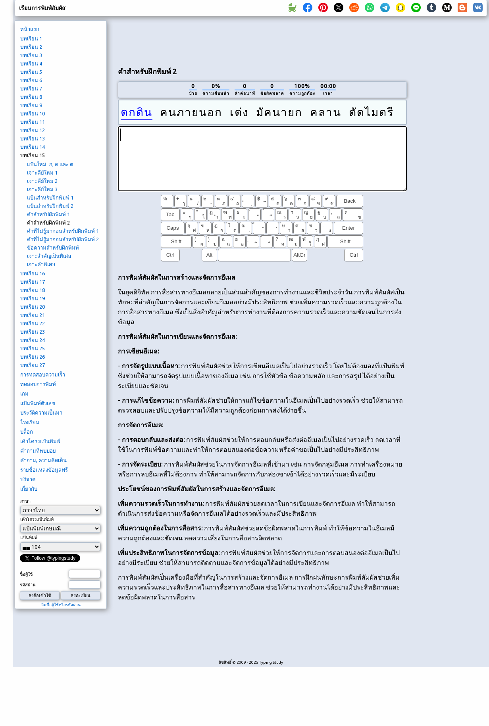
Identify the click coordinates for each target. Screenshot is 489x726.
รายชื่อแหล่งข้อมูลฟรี (44, 469)
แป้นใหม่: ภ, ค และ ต (50, 164)
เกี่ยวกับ (28, 489)
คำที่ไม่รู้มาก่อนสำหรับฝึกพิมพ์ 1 (63, 231)
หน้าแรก (29, 29)
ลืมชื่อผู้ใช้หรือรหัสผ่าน (61, 605)
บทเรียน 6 (31, 80)
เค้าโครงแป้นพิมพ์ (40, 441)
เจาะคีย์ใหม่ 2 (42, 181)
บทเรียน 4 (31, 63)
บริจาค (28, 479)
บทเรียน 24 (32, 340)
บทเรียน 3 (31, 55)
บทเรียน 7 (31, 88)
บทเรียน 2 (31, 47)
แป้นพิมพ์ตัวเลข (37, 403)
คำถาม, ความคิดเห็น (43, 460)
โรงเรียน (29, 422)
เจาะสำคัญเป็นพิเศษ (49, 256)
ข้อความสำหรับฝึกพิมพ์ (53, 247)
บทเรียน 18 (32, 290)
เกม (24, 393)
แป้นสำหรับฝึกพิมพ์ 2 (50, 206)
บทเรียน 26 (32, 356)
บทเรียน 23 (32, 331)
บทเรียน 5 (31, 72)
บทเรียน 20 (32, 306)
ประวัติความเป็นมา (41, 412)
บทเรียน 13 (32, 138)
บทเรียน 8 (31, 97)
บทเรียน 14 (32, 147)
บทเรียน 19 (32, 298)
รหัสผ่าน (28, 584)
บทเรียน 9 (31, 105)
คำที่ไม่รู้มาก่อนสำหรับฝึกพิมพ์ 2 (63, 239)
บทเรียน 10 (32, 113)
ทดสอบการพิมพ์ (38, 384)
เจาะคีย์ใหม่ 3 (42, 189)
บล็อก (26, 431)
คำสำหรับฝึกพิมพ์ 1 (48, 214)
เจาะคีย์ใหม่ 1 (42, 172)
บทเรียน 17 (32, 281)
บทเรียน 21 (32, 315)
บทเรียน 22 (32, 323)
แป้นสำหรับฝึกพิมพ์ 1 (50, 197)
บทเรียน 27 (32, 365)
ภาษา (25, 501)
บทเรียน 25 (32, 348)
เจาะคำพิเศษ (41, 264)
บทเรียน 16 (32, 273)
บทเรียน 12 (32, 130)
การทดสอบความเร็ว (42, 374)
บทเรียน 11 (32, 122)
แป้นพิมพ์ (28, 537)
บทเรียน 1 (31, 38)
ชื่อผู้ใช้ (26, 574)
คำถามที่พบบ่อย (38, 450)
